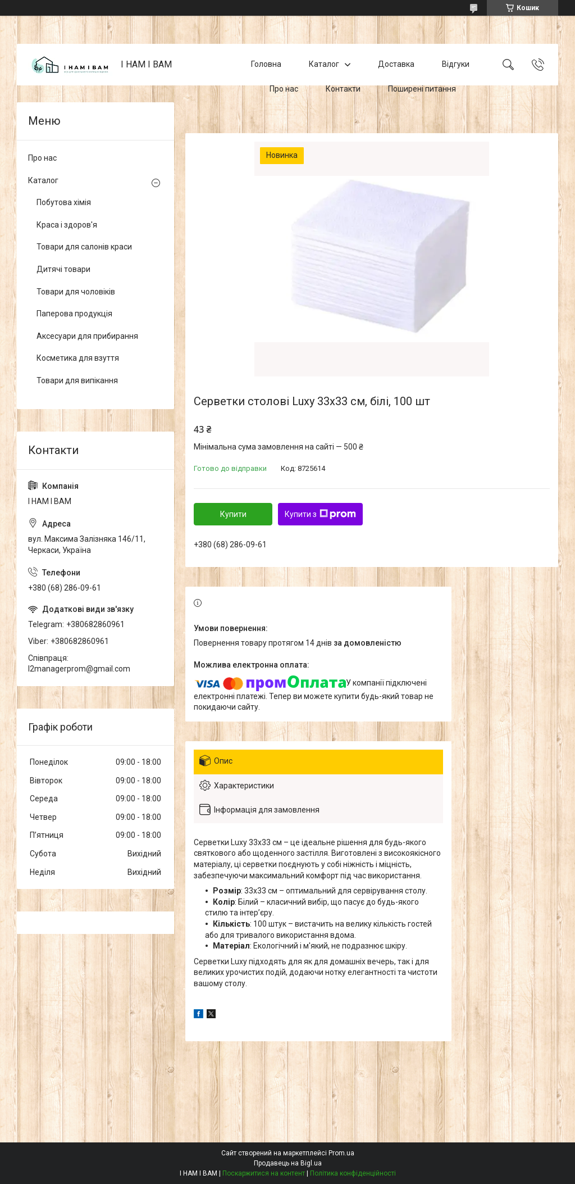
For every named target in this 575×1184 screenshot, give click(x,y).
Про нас (284, 88)
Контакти (343, 88)
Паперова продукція (74, 313)
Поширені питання (422, 88)
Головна (266, 64)
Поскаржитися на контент (263, 1173)
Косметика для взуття (77, 357)
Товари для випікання (77, 380)
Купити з (320, 514)
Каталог (324, 64)
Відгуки (455, 64)
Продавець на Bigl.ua (288, 1163)
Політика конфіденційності (353, 1173)
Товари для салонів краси (84, 246)
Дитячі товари (63, 269)
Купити (233, 514)
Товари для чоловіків (75, 291)
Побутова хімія (63, 202)
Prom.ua (341, 1153)
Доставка (396, 64)
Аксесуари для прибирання (87, 336)
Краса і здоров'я (66, 224)
